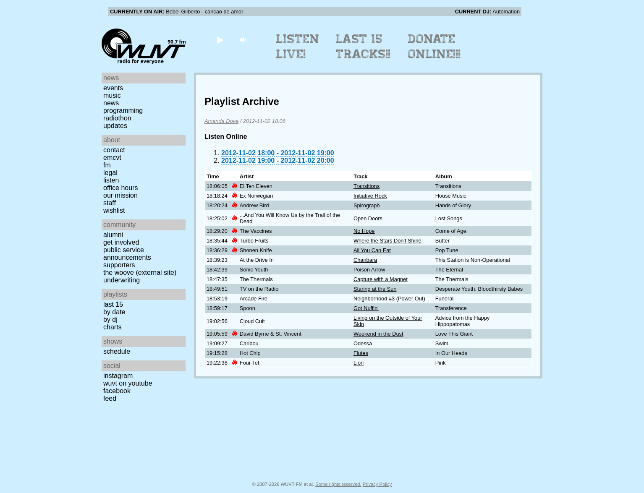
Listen (111, 180)
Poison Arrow (369, 269)
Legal (110, 172)
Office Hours (120, 187)
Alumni (113, 234)
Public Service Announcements (127, 253)
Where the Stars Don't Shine (387, 240)
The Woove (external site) (139, 272)
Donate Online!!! (434, 46)
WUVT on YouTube (127, 383)
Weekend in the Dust (378, 334)
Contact (114, 150)
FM (107, 165)
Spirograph (366, 205)
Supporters (119, 265)
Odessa (362, 343)
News (111, 103)
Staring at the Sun (374, 289)
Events (113, 87)
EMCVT (112, 157)
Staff (109, 202)
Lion (358, 363)
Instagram (118, 375)
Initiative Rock (370, 196)
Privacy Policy (377, 484)
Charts (112, 327)
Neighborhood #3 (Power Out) (389, 298)
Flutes (360, 353)
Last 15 (113, 304)
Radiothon (117, 118)
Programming (123, 110)
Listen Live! (297, 46)
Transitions (366, 186)
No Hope (364, 231)
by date (114, 312)
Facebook (117, 390)
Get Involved (121, 242)
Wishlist (114, 210)
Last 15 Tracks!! (363, 46)
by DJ (110, 319)
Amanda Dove (221, 121)
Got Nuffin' (366, 308)
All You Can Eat (372, 250)
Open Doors (367, 218)
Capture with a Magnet (380, 279)
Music (112, 95)
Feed (109, 398)
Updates (115, 125)
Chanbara (365, 260)
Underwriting (121, 280)
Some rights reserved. (338, 484)
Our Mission (120, 195)
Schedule (116, 351)
